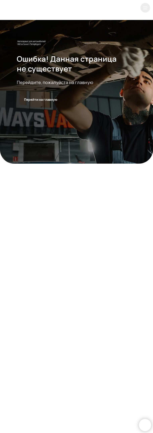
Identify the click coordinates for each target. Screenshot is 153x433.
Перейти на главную (40, 99)
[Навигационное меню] (145, 7)
